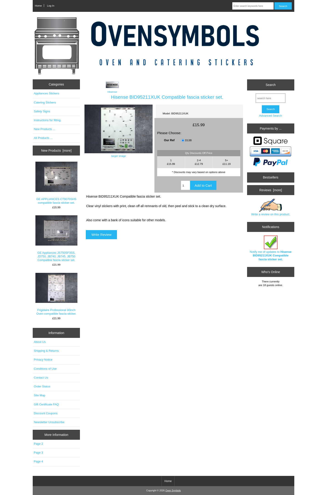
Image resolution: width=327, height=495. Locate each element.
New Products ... (44, 129)
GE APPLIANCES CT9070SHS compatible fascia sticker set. (56, 183)
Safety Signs (42, 111)
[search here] (270, 98)
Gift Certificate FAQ (46, 404)
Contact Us (41, 377)
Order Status (42, 386)
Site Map (39, 395)
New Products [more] (56, 150)
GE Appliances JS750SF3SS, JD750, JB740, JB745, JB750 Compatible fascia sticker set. (56, 238)
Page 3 (38, 452)
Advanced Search (270, 115)
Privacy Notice (43, 359)
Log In (50, 5)
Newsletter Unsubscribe (49, 422)
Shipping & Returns (46, 350)
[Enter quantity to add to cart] (185, 185)
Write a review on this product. (270, 207)
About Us (40, 342)
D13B (188, 140)
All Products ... (43, 138)
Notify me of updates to (271, 248)
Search (271, 85)
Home (38, 5)
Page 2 (38, 443)
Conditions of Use (45, 368)
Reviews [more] (270, 190)
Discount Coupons (45, 413)
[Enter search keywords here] (252, 6)
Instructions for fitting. (47, 120)
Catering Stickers (45, 102)
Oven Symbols (173, 490)
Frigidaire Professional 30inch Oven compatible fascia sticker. (56, 294)
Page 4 (38, 461)
